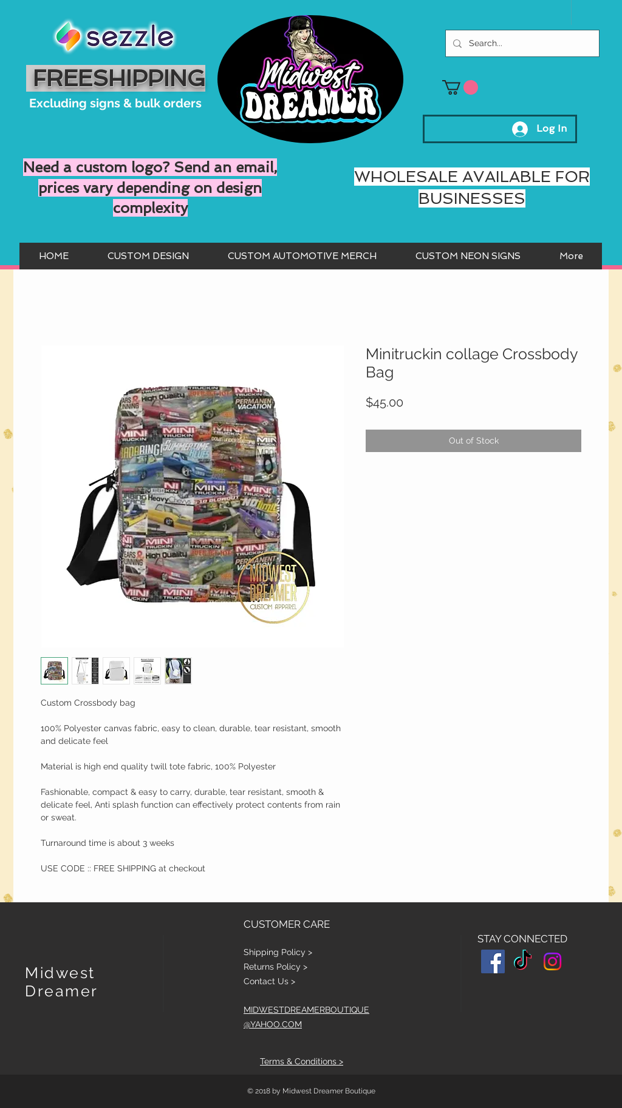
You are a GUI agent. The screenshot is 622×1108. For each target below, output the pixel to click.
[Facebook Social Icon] (493, 961)
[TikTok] (523, 961)
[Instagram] (552, 961)
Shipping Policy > (278, 952)
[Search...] (521, 43)
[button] (460, 87)
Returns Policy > (275, 966)
